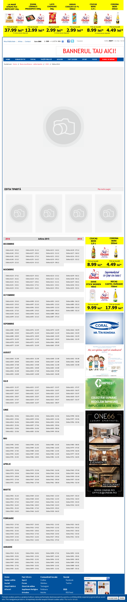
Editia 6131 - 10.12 (52, 256)
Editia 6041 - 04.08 (72, 362)
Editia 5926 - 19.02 (32, 527)
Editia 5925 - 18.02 (32, 531)
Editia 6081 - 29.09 (12, 333)
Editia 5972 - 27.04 (12, 479)
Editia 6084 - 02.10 (72, 307)
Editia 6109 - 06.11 (72, 276)
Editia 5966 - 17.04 (32, 482)
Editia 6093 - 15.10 (32, 317)
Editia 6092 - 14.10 (52, 301)
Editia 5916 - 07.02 (52, 540)
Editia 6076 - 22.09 (32, 330)
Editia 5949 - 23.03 (32, 496)
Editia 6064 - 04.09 (72, 330)
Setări (122, 598)
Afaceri (60, 59)
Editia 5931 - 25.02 (12, 531)
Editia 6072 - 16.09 (32, 342)
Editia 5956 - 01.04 (72, 482)
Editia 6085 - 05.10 (72, 304)
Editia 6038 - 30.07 (12, 390)
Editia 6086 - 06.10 (72, 301)
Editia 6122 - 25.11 (12, 282)
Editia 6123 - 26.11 (12, 279)
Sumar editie (20, 59)
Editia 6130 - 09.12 (52, 259)
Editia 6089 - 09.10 (52, 310)
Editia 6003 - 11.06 (52, 419)
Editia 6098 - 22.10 (32, 301)
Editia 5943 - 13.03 (52, 496)
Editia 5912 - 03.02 (72, 534)
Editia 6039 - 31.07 (12, 387)
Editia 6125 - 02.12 (72, 259)
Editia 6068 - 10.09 (52, 336)
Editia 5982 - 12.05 (52, 454)
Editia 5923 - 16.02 (32, 537)
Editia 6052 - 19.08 (32, 365)
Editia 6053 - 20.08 (32, 362)
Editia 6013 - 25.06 (12, 425)
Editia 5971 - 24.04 (12, 482)
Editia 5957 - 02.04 (72, 479)
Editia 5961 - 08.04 (52, 482)
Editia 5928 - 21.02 (12, 540)
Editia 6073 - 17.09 (32, 339)
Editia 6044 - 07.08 (52, 371)
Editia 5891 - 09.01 (72, 556)
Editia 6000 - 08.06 (52, 428)
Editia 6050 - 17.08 (32, 371)
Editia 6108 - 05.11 (72, 279)
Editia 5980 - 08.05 (72, 445)
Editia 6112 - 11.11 (52, 282)
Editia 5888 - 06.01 (72, 565)
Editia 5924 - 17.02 (32, 534)
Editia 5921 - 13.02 (52, 524)
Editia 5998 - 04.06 (72, 416)
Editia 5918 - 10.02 (52, 534)
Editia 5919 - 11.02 (52, 531)
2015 (47, 64)
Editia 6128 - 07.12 (72, 250)
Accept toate (112, 598)
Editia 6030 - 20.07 (32, 396)
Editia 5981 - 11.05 (52, 457)
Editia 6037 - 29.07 (12, 393)
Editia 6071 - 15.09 (32, 345)
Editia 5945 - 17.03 (32, 508)
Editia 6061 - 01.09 (72, 339)
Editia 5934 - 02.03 (72, 505)
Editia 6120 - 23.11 (12, 288)
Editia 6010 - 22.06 (32, 416)
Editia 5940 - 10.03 (52, 505)
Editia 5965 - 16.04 (52, 470)
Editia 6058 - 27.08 (12, 365)
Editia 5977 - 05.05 (72, 454)
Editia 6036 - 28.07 (12, 396)
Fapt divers (72, 59)
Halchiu (43, 592)
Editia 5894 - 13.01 (52, 565)
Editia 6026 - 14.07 (52, 390)
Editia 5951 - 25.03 (12, 508)
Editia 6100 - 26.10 (12, 314)
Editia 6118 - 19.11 (32, 279)
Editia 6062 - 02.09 (72, 336)
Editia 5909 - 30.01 (12, 556)
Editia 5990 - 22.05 (32, 445)
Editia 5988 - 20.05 (32, 451)
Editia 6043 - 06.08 (52, 374)
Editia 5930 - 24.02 (12, 534)
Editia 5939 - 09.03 (52, 508)
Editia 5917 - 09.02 (52, 537)
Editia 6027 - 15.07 (52, 387)
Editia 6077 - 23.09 (12, 345)
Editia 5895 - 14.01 (52, 562)
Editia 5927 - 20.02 (32, 524)
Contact (28, 41)
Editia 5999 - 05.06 (52, 431)
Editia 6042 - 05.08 (72, 359)
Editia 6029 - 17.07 (32, 400)
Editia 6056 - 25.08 (12, 371)
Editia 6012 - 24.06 (12, 428)
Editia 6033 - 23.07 (32, 387)
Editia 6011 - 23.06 (12, 431)
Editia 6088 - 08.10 (52, 314)
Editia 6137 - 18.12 (32, 253)
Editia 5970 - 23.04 (32, 470)
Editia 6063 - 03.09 (72, 333)
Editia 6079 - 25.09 (12, 339)
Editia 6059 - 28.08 (12, 362)
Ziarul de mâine (108, 59)
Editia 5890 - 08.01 (72, 559)
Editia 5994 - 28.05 (12, 448)
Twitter (69, 583)
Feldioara (44, 589)
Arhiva (20, 41)
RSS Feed (69, 592)
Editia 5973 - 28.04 (12, 476)
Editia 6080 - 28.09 (12, 336)
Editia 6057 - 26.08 (12, 368)
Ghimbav (43, 583)
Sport (84, 59)
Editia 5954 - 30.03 (12, 499)
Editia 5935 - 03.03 (72, 502)
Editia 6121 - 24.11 (12, 285)
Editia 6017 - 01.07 (72, 400)
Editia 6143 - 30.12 (12, 250)
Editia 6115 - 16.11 (32, 288)
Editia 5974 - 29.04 (12, 473)
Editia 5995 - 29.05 (12, 445)
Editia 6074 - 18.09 (32, 336)
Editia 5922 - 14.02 (32, 540)
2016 (7, 239)
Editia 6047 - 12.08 (52, 362)
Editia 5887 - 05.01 (72, 568)
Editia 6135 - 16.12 (32, 259)
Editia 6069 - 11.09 (52, 333)
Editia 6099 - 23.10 (12, 317)
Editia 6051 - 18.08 (32, 368)
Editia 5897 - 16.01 (52, 556)
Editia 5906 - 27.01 (12, 565)
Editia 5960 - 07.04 (72, 470)
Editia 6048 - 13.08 (52, 359)
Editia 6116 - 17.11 (32, 285)
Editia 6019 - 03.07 (72, 393)
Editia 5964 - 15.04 (52, 473)
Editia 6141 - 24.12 (12, 256)
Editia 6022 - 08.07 (52, 403)
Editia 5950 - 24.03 (12, 511)
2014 (79, 239)
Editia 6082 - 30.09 (12, 330)
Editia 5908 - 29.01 (12, 559)
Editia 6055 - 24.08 (12, 374)
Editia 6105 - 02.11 (72, 288)
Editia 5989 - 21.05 (32, 448)
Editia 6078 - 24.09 (12, 342)
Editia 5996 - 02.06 (72, 422)
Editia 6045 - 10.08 (52, 368)
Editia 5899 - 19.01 (32, 568)
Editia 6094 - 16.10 (32, 314)
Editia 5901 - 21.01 (32, 562)
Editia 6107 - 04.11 (72, 282)
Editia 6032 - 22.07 (32, 390)
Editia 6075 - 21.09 (32, 333)
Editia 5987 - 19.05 (32, 454)
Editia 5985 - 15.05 (52, 445)
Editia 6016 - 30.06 (12, 416)
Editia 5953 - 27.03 (12, 502)
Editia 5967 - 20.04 (32, 479)
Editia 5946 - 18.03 (32, 505)
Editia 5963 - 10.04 (52, 476)
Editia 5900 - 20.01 (32, 565)
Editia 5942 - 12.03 (52, 499)
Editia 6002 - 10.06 (52, 422)
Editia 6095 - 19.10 (32, 310)
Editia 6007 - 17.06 (32, 425)
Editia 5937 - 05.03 (72, 496)
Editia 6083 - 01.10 (72, 310)
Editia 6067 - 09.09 (52, 339)
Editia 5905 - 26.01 (12, 568)
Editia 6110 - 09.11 (52, 288)
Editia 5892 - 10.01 (72, 553)
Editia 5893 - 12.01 (52, 568)
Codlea (43, 580)
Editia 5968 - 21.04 (32, 476)
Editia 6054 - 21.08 (32, 359)
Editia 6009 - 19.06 (32, 419)
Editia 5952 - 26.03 (12, 505)
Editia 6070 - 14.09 (52, 330)
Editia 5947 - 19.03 (32, 502)
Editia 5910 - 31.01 (12, 553)
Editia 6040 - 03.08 (72, 365)
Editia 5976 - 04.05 (72, 457)
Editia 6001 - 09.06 (52, 425)
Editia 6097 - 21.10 (32, 304)
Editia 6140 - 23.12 (12, 259)
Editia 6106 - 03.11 (72, 285)
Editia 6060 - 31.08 (12, 359)
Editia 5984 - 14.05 (52, 448)
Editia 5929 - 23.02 (12, 537)
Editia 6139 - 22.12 (12, 262)
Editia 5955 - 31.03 (12, 496)
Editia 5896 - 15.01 (52, 559)
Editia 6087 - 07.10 (52, 317)
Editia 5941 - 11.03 (52, 502)
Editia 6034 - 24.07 (12, 403)
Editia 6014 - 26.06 (12, 422)
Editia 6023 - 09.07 (52, 400)
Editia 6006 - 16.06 (32, 428)
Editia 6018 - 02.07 (72, 396)
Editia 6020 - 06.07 (72, 390)
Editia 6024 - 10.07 (52, 396)
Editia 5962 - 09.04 (52, 479)
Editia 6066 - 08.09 (52, 342)
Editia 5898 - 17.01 (52, 553)
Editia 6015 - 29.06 (12, 419)
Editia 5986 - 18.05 (32, 457)
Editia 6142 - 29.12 (12, 253)
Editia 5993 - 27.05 (12, 451)
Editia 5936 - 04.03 (72, 499)
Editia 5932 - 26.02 (12, 527)
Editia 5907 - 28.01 (12, 562)
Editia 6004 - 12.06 (52, 416)
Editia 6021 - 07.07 (72, 387)
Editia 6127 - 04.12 (72, 253)
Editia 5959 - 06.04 (72, 473)
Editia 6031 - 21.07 (32, 393)
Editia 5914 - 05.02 (72, 527)
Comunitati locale (48, 577)
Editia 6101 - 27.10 (12, 310)
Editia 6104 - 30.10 (12, 301)
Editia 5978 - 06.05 (72, 451)
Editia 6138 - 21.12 (32, 250)
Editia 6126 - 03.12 (72, 256)
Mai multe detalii (71, 599)
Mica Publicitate (9, 41)
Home (8, 59)
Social (33, 59)
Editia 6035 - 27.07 (12, 400)
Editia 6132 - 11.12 (52, 253)
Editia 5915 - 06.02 (72, 524)
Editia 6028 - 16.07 (32, 403)
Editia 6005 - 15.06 (32, 431)
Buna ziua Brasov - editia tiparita (31, 64)
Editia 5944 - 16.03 (32, 511)
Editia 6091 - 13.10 (52, 304)
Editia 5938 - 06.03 (52, 511)
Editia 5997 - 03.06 (72, 419)
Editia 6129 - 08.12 (52, 262)
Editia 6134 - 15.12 (32, 262)
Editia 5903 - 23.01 (32, 556)
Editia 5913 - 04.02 (72, 531)
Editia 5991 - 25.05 (12, 457)
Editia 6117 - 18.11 (32, 282)
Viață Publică (46, 59)
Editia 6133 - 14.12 (52, 250)
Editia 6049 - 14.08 (32, 374)
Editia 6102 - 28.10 (12, 307)
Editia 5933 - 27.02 (12, 524)
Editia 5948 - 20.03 (32, 499)
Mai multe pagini (104, 189)
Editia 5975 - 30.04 (12, 470)
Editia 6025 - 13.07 (52, 393)
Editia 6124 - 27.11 (12, 276)
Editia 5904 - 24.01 (32, 553)
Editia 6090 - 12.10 (52, 307)
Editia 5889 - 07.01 (72, 562)
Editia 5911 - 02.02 (72, 537)
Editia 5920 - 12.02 (52, 527)
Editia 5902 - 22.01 (32, 559)
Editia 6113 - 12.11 (52, 279)
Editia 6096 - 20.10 (32, 307)
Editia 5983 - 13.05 (52, 451)
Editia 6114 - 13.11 (52, 276)
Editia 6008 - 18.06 (32, 422)
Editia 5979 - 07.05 (72, 448)
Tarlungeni (44, 586)
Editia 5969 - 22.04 (32, 473)
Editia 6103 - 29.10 (12, 304)
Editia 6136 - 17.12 (32, 256)
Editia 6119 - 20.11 (32, 276)
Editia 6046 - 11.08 (52, 365)
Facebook (69, 580)
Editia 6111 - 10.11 (52, 285)
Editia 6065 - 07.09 (52, 345)
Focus (94, 59)
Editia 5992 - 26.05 (12, 454)
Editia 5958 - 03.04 (72, 476)
